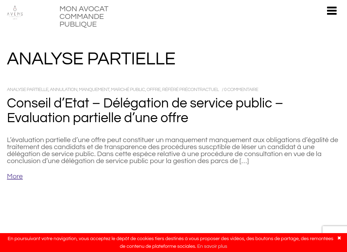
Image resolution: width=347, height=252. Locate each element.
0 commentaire (241, 89)
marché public (128, 89)
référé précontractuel (190, 89)
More (15, 176)
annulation (63, 89)
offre (154, 89)
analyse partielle (27, 89)
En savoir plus (212, 246)
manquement (94, 89)
